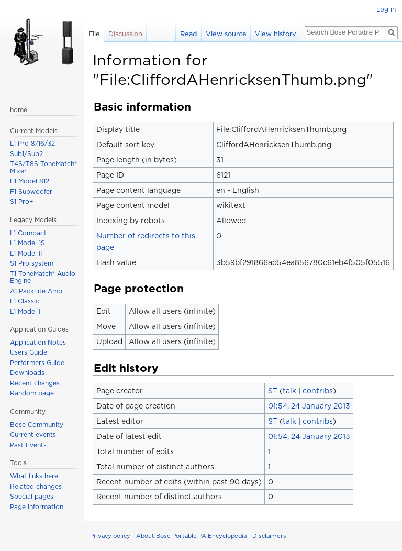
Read (188, 34)
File (94, 34)
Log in (386, 9)
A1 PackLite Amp (36, 291)
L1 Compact (28, 233)
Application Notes (38, 342)
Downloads (27, 373)
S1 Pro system (31, 263)
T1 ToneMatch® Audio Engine (42, 277)
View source (226, 34)
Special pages (31, 496)
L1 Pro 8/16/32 (32, 143)
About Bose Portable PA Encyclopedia (191, 535)
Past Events (28, 445)
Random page (32, 393)
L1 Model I (25, 311)
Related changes (36, 486)
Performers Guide (37, 363)
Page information (36, 507)
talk (289, 391)
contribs (318, 391)
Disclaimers (269, 535)
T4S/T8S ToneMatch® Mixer (43, 167)
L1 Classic (24, 301)
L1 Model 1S (27, 243)
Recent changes (35, 383)
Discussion (125, 34)
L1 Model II (26, 253)
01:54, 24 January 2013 (309, 406)
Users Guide (28, 352)
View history (275, 34)
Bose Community (36, 424)
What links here (34, 476)
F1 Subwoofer (31, 191)
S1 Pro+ (22, 201)
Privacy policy (110, 535)
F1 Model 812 (29, 181)
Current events (33, 434)
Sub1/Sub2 (26, 154)
